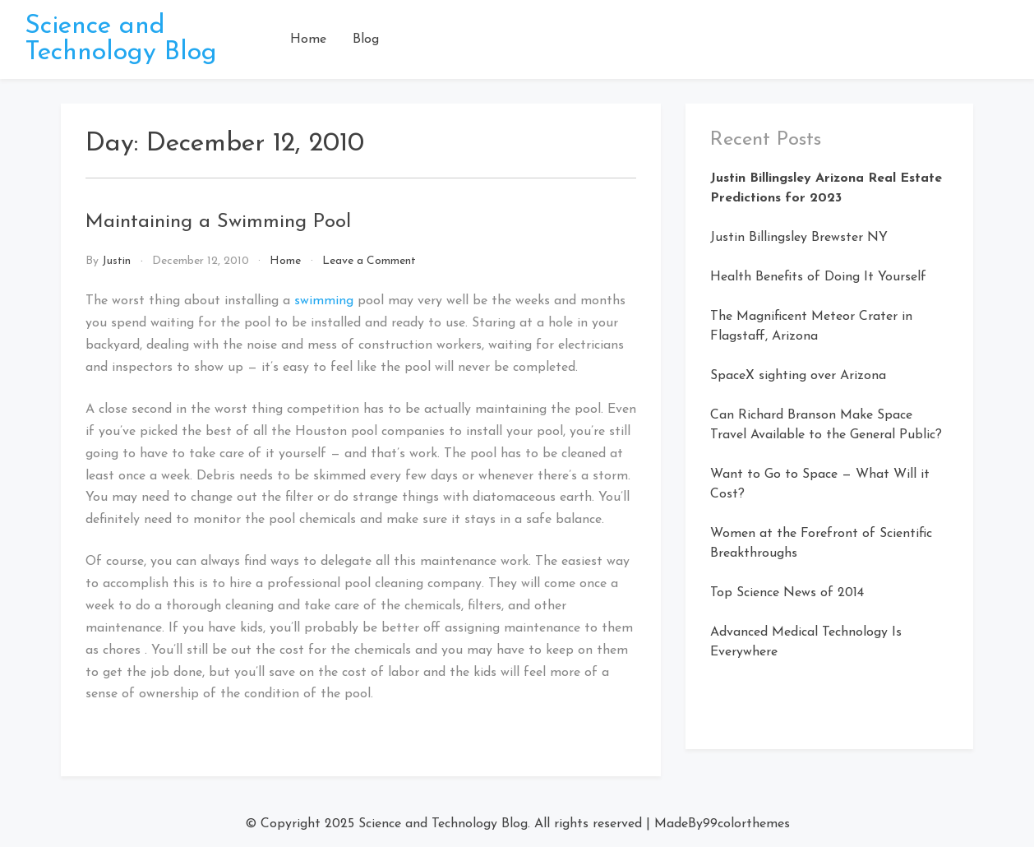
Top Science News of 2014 (787, 592)
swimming (326, 301)
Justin (116, 261)
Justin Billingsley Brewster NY (799, 237)
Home (308, 39)
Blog (366, 39)
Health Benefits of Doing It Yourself (818, 277)
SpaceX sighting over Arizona (798, 375)
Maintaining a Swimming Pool (218, 222)
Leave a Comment (369, 261)
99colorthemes (746, 824)
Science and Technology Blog (121, 39)
